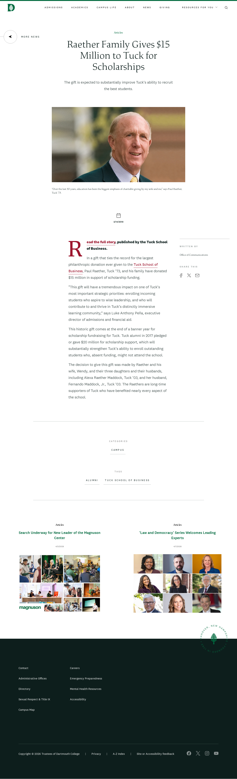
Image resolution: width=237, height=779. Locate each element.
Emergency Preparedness (86, 678)
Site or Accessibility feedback (155, 754)
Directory (24, 689)
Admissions (54, 7)
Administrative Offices (33, 678)
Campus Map (27, 709)
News (147, 7)
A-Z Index (119, 754)
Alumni (92, 480)
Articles (118, 32)
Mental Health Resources (85, 689)
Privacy (96, 754)
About (130, 7)
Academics (79, 7)
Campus (117, 449)
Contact (23, 668)
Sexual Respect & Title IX (34, 699)
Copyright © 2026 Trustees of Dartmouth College (49, 754)
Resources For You (199, 7)
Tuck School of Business (127, 480)
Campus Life (107, 7)
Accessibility (78, 699)
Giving (165, 7)
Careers (75, 668)
